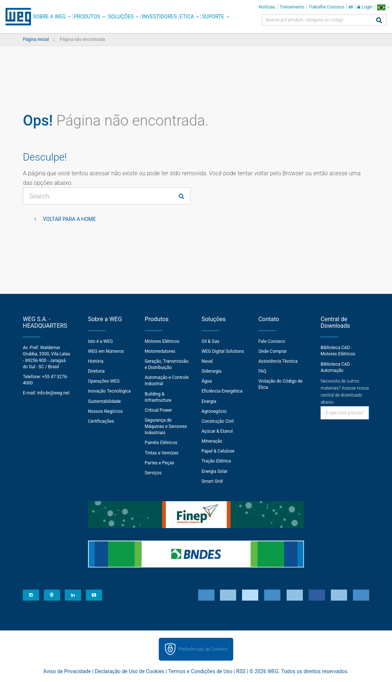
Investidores (159, 17)
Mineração (212, 441)
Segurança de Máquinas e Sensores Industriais (166, 426)
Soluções (121, 17)
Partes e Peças (159, 462)
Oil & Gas (210, 341)
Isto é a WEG (100, 341)
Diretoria (96, 371)
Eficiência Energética (222, 391)
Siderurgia (211, 371)
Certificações (101, 421)
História (96, 361)
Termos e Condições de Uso (200, 671)
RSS (240, 671)
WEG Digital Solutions (223, 351)
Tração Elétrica (216, 461)
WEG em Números (106, 351)
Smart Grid (212, 481)
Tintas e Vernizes (161, 453)
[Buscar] (379, 20)
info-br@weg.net (53, 393)
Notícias (267, 7)
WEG (15, 16)
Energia (209, 401)
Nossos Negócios (105, 411)
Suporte (213, 17)
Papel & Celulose (218, 451)
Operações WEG (104, 381)
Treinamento (292, 7)
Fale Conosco (271, 341)
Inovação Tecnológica (109, 391)
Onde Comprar (272, 351)
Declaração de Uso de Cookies (129, 671)
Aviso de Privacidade (67, 671)
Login (364, 7)
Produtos (87, 17)
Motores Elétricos (162, 341)
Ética (187, 17)
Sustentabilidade (104, 401)
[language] (383, 7)
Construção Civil (218, 421)
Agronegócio (214, 411)
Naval (207, 361)
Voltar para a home (69, 219)
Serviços (153, 472)
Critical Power (158, 410)
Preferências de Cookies (202, 649)
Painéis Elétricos (161, 442)
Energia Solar (214, 471)
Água (207, 381)
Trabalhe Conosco (326, 7)
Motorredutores (160, 351)
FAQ (262, 371)
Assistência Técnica (277, 361)
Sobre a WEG (49, 17)
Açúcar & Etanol (217, 431)
